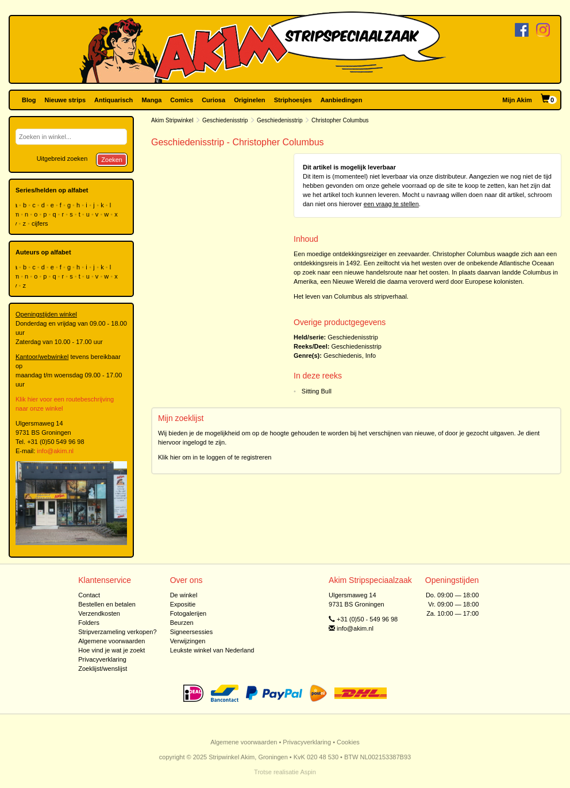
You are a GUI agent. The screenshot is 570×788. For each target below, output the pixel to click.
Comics (181, 99)
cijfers (40, 223)
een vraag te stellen (391, 203)
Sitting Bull (317, 391)
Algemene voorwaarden (111, 641)
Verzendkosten (99, 613)
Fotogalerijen (188, 613)
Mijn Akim (517, 99)
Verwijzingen (188, 641)
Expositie (183, 604)
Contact (89, 595)
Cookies (348, 742)
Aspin (308, 771)
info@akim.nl (55, 450)
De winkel (184, 595)
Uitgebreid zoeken (62, 158)
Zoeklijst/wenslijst (102, 668)
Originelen (249, 99)
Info (370, 355)
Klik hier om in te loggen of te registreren (215, 457)
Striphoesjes (293, 99)
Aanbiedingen (342, 99)
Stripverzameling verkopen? (117, 631)
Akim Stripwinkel (172, 120)
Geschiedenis (342, 355)
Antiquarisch (113, 99)
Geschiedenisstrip (225, 120)
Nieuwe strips (65, 99)
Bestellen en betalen (107, 604)
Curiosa (213, 99)
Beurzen (182, 622)
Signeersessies (191, 631)
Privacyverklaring (102, 659)
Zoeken (111, 159)
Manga (151, 99)
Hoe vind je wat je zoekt (111, 650)
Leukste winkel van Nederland (212, 650)
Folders (88, 622)
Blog (29, 99)
